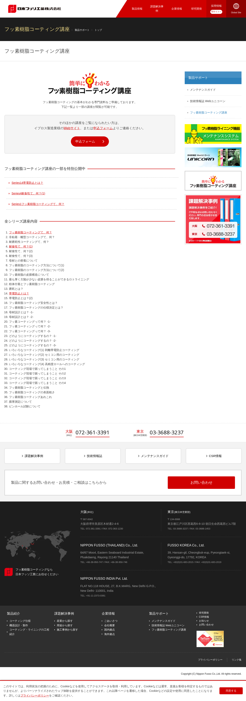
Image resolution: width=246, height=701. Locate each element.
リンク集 (237, 659)
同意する (231, 690)
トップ (98, 30)
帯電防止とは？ (27, 182)
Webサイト (72, 128)
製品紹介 (13, 613)
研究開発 (196, 8)
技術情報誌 (94, 456)
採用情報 (216, 5)
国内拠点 (109, 629)
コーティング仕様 (20, 620)
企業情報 (176, 8)
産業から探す (65, 620)
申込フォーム (103, 128)
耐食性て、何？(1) (28, 193)
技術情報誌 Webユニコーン (207, 101)
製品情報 (137, 8)
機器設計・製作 (18, 625)
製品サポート (82, 30)
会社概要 (109, 625)
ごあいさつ (110, 620)
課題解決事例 (156, 8)
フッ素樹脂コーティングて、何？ (38, 204)
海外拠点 (109, 634)
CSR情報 (215, 456)
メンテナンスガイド (203, 89)
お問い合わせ (206, 624)
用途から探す (65, 625)
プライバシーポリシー (210, 659)
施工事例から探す (67, 629)
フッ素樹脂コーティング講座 (208, 112)
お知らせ (204, 620)
